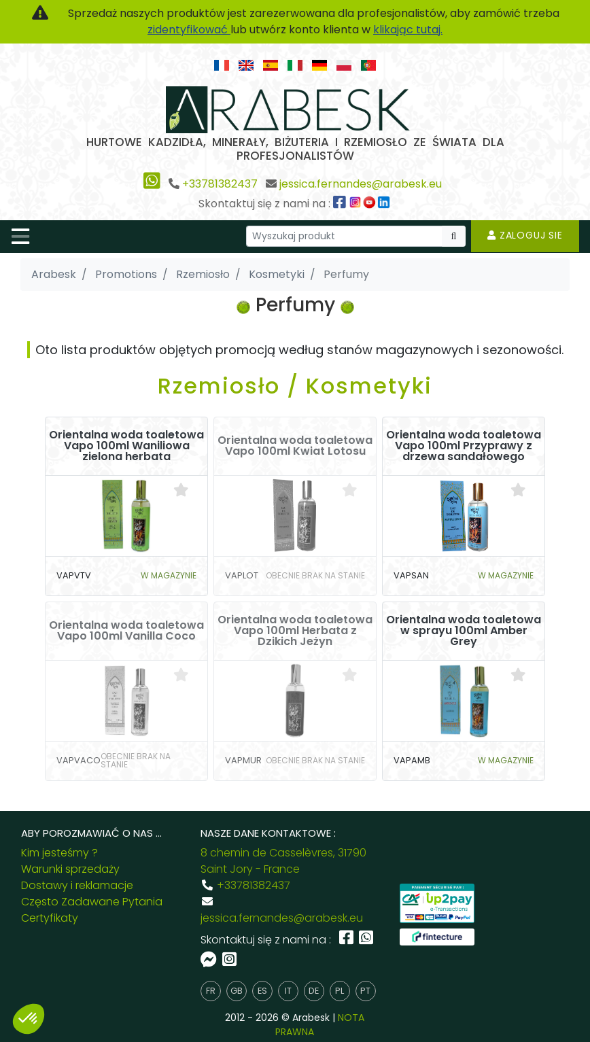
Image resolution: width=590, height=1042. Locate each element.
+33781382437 (220, 184)
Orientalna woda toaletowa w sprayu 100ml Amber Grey (463, 630)
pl (339, 990)
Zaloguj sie (525, 235)
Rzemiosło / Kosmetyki (295, 385)
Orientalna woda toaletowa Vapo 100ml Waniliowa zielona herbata (126, 446)
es (262, 990)
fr (210, 990)
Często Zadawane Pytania (91, 901)
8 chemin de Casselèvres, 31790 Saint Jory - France (283, 861)
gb (236, 990)
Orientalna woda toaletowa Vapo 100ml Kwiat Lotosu (295, 446)
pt (365, 990)
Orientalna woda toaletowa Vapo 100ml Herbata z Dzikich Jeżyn (295, 630)
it (288, 990)
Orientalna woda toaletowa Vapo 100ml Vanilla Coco (126, 631)
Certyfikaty (49, 918)
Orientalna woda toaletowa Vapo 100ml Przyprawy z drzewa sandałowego (463, 446)
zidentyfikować (189, 29)
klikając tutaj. (407, 29)
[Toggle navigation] (20, 236)
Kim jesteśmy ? (59, 853)
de (314, 990)
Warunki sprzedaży (70, 869)
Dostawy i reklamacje (77, 885)
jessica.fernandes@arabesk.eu (360, 184)
